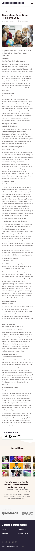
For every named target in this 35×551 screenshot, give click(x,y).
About (4, 530)
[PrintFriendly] (19, 436)
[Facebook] (10, 436)
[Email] (15, 436)
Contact (5, 533)
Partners (21, 530)
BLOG (3, 12)
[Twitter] (6, 436)
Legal (22, 546)
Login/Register (23, 533)
